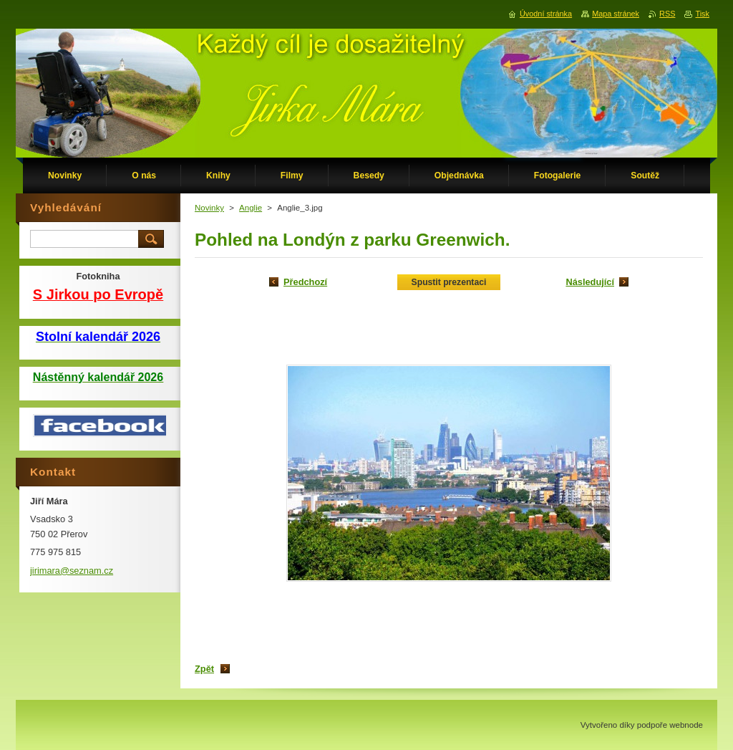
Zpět (204, 668)
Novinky (209, 207)
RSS (667, 13)
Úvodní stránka (546, 13)
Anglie (250, 207)
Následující (589, 282)
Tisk (702, 13)
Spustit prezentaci (449, 282)
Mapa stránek (615, 13)
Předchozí (305, 282)
